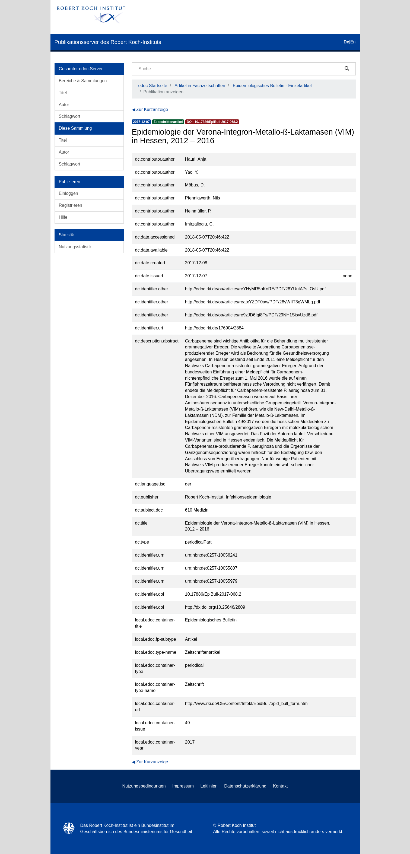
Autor (64, 104)
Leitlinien (209, 786)
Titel (63, 92)
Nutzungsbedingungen (144, 786)
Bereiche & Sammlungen (83, 80)
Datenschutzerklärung (245, 786)
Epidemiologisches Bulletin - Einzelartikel (272, 85)
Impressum (183, 786)
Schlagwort (69, 116)
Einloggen (68, 193)
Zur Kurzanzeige (152, 109)
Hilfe (63, 217)
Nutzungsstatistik (75, 247)
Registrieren (70, 205)
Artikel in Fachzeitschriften (199, 85)
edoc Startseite (152, 85)
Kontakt (280, 786)
